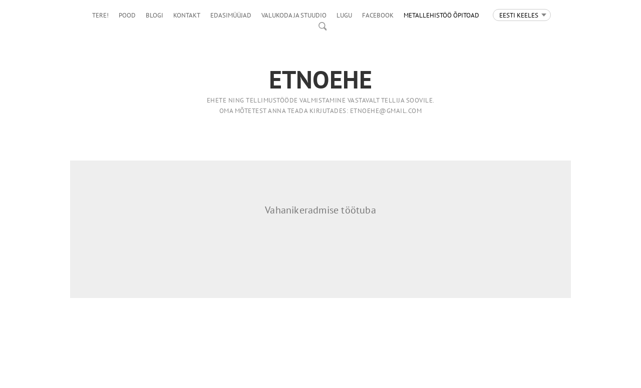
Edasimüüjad (230, 15)
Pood (127, 15)
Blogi (154, 15)
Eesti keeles (518, 15)
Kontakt (186, 15)
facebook (378, 15)
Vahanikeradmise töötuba (320, 210)
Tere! (100, 15)
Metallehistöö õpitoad (441, 15)
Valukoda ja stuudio (294, 15)
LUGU (344, 15)
